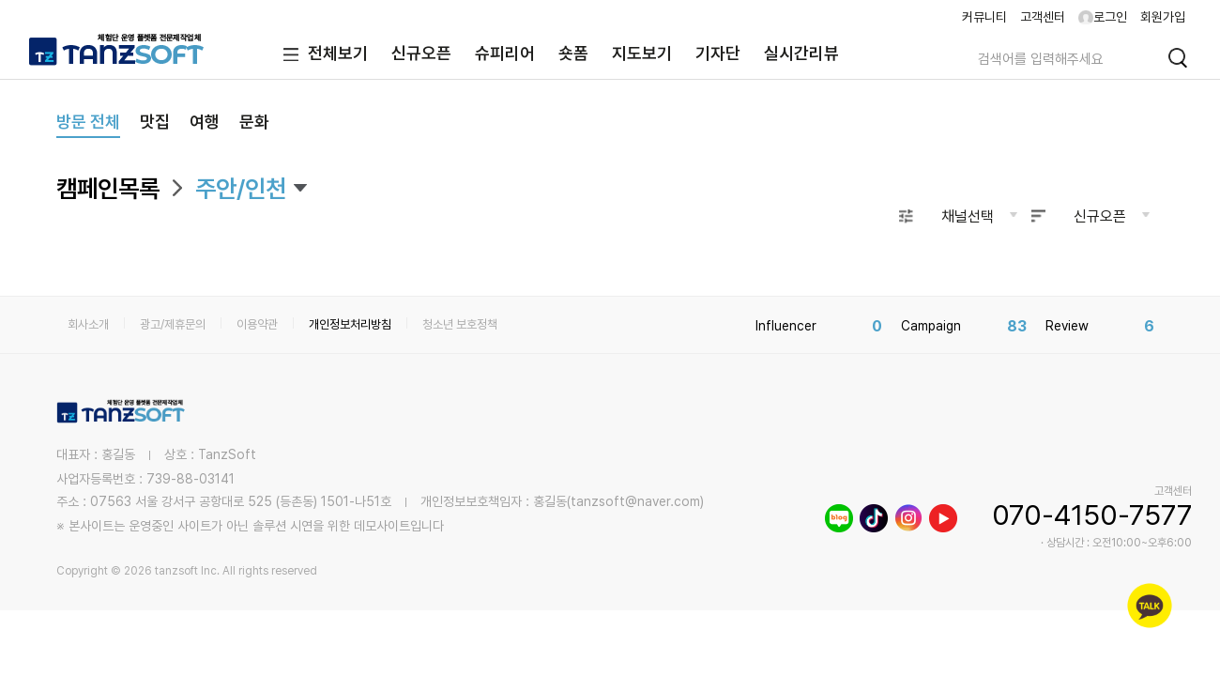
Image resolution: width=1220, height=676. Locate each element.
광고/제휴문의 (173, 324)
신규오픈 (421, 53)
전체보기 (321, 54)
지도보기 (642, 53)
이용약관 (257, 324)
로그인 (1102, 16)
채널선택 (967, 216)
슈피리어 (505, 53)
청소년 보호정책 (459, 324)
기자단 (717, 53)
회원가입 (1162, 16)
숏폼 (573, 53)
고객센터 (1042, 16)
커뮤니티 (984, 16)
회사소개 (88, 324)
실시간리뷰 (801, 53)
